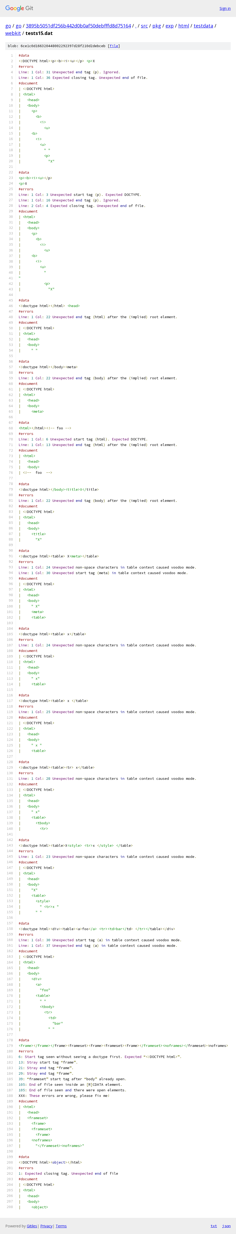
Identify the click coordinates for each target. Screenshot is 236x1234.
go (8, 25)
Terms (61, 1225)
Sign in (225, 8)
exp (170, 25)
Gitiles (32, 1225)
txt (214, 1225)
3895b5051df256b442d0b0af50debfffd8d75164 (78, 25)
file (114, 46)
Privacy (46, 1225)
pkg (156, 25)
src (144, 25)
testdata (203, 25)
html (183, 25)
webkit (13, 33)
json (226, 1225)
